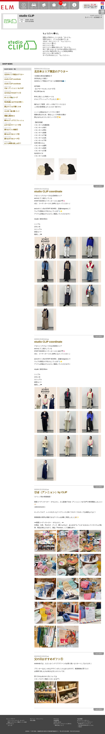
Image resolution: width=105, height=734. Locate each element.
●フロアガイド (10, 723)
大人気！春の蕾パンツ (11, 111)
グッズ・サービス (19, 720)
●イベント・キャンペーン (36, 718)
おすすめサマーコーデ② (12, 125)
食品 (9, 722)
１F (8, 725)
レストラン (14, 722)
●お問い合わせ (57, 722)
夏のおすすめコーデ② (11, 134)
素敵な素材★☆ (9, 116)
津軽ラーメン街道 (22, 722)
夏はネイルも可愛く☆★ (12, 106)
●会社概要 (79, 718)
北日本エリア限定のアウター (14, 74)
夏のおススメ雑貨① (11, 129)
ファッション (11, 720)
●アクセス (56, 718)
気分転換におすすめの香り (14, 102)
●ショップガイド (11, 718)
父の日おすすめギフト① (12, 93)
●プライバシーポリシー (83, 720)
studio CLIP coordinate (12, 79)
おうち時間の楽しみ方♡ (12, 143)
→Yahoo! (79, 726)
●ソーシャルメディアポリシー (85, 722)
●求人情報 (32, 720)
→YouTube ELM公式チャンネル (85, 725)
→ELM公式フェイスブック (84, 723)
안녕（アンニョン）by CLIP (14, 88)
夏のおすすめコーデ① (11, 138)
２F (11, 725)
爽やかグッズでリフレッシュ (14, 120)
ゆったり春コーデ (11, 97)
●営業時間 (56, 720)
